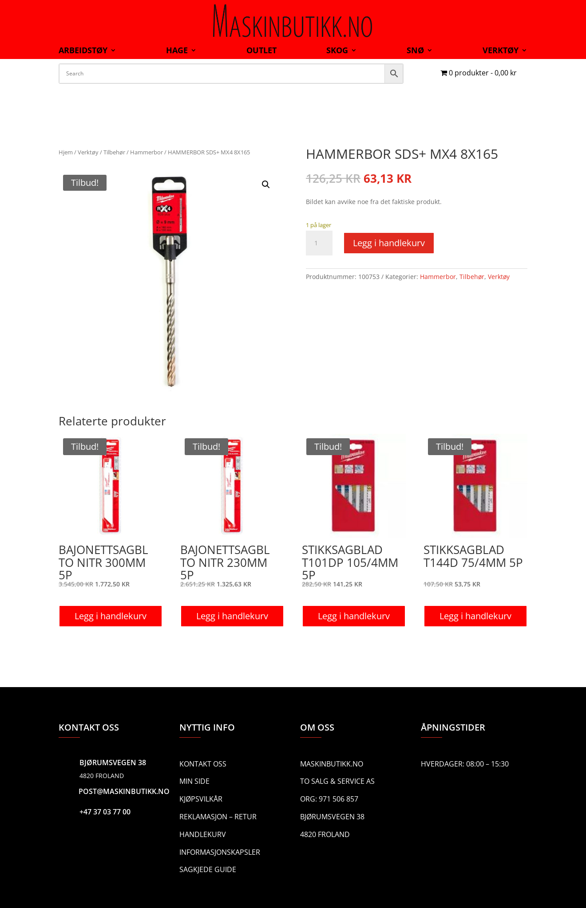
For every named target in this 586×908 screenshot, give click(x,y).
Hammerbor (146, 152)
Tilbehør (114, 152)
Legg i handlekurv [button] (110, 616)
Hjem (66, 152)
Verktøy (501, 51)
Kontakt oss (202, 764)
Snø (415, 51)
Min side (194, 781)
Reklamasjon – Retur (218, 817)
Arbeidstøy (83, 51)
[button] (266, 185)
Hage (177, 51)
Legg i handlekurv (389, 243)
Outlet (261, 51)
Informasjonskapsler (219, 852)
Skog (337, 51)
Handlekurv (202, 834)
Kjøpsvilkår (200, 799)
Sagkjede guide (207, 869)
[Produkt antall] (319, 243)
